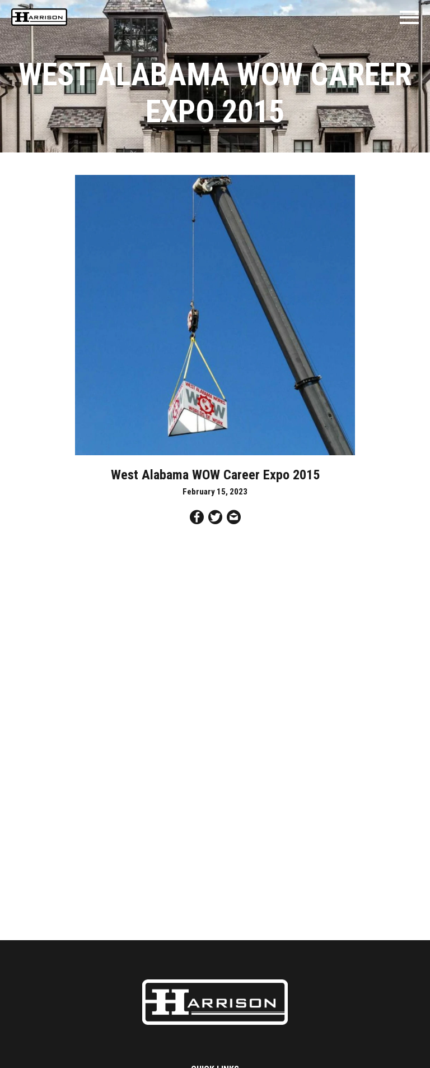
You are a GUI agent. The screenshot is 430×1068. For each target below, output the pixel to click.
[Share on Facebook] (197, 519)
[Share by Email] (234, 519)
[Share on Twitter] (215, 519)
